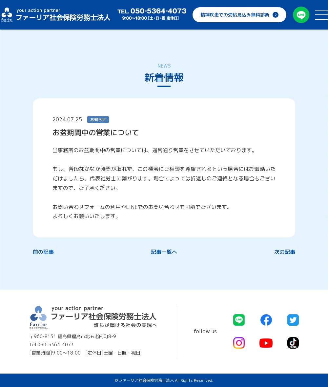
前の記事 (43, 251)
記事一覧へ (164, 251)
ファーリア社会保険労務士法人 (56, 15)
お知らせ (98, 119)
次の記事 (284, 251)
